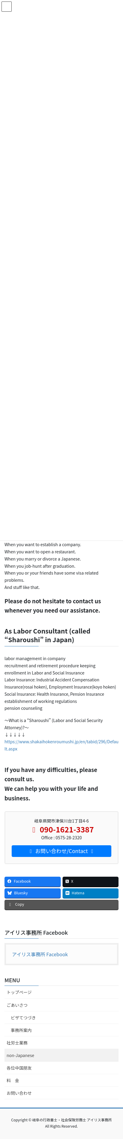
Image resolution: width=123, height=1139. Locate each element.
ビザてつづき (23, 1018)
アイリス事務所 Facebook (36, 932)
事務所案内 (21, 1030)
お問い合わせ (19, 1093)
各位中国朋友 (19, 1068)
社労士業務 (17, 1043)
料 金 (13, 1080)
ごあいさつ (17, 1005)
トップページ (19, 992)
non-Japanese (20, 1055)
